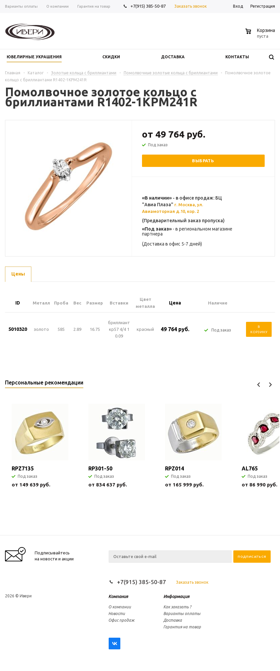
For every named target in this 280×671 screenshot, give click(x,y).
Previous (259, 384)
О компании (119, 607)
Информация (176, 596)
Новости (116, 613)
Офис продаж (121, 620)
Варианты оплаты (181, 613)
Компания (118, 596)
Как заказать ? (177, 607)
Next (270, 384)
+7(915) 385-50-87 (148, 6)
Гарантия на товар (182, 627)
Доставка (172, 620)
